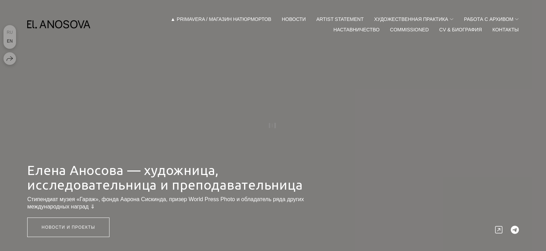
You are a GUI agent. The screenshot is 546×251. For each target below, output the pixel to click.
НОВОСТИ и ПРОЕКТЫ (68, 227)
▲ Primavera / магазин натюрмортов (220, 19)
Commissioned (409, 29)
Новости (294, 19)
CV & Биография (460, 29)
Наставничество (356, 29)
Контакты (505, 29)
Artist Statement (340, 19)
